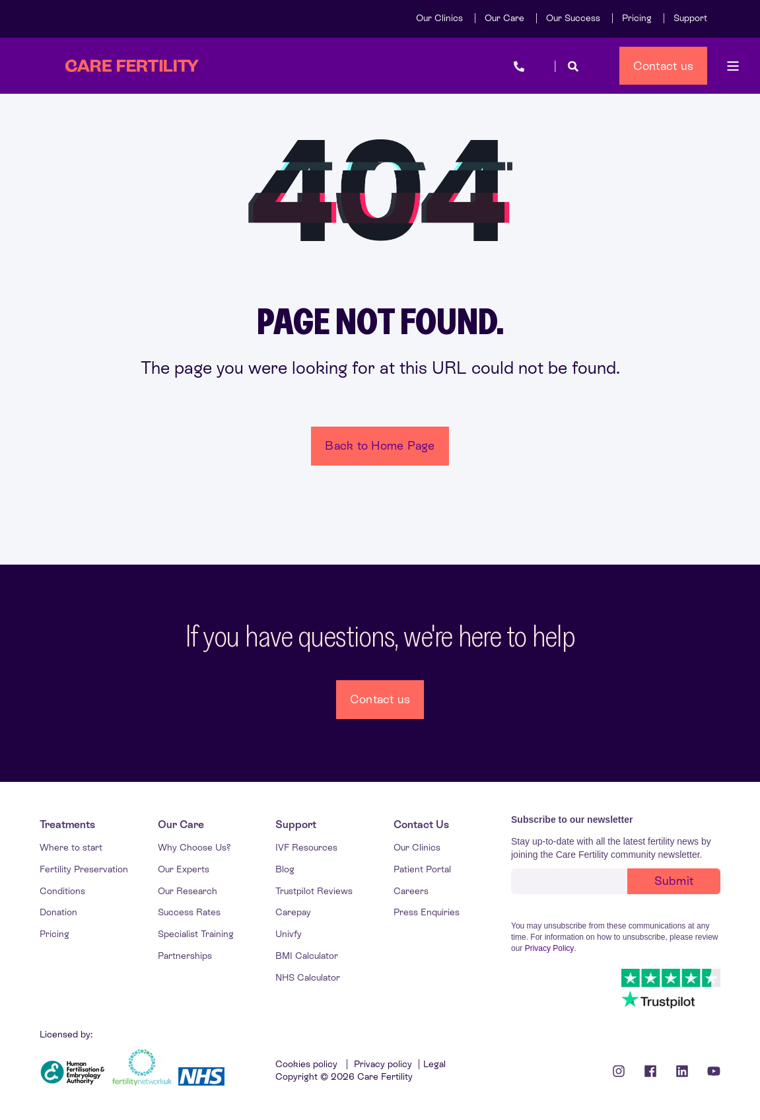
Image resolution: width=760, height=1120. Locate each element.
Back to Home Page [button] (379, 445)
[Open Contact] (519, 66)
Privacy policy (383, 1064)
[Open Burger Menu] (733, 66)
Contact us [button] (663, 65)
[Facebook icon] (650, 1071)
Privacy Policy (549, 948)
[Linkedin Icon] (682, 1071)
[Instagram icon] (623, 1071)
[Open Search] (573, 65)
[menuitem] (439, 17)
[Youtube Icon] (709, 1071)
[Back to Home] (132, 66)
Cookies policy (307, 1064)
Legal (434, 1064)
